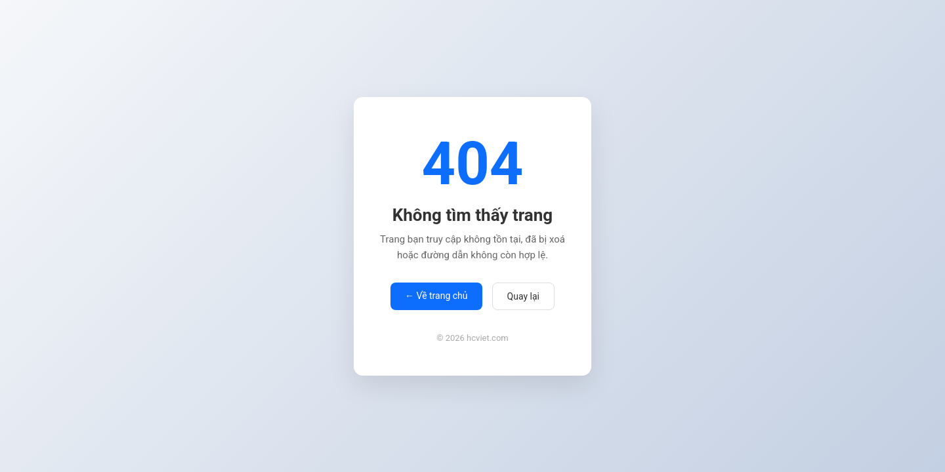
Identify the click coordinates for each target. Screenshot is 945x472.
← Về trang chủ (436, 295)
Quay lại (523, 296)
